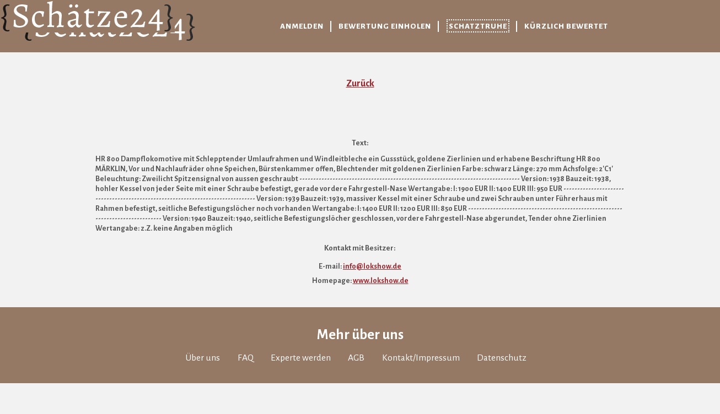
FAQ (246, 358)
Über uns (202, 358)
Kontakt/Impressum (421, 358)
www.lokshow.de (381, 281)
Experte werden (301, 358)
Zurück (360, 84)
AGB (356, 358)
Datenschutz (501, 358)
